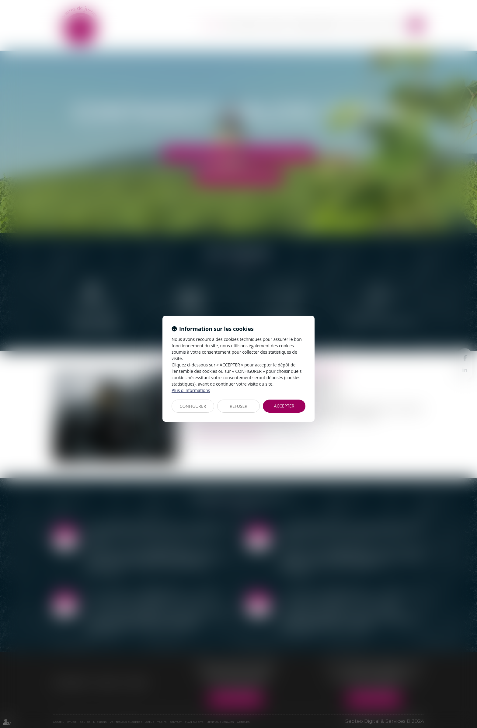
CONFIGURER (193, 406)
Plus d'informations (191, 390)
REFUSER (238, 406)
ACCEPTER (284, 406)
